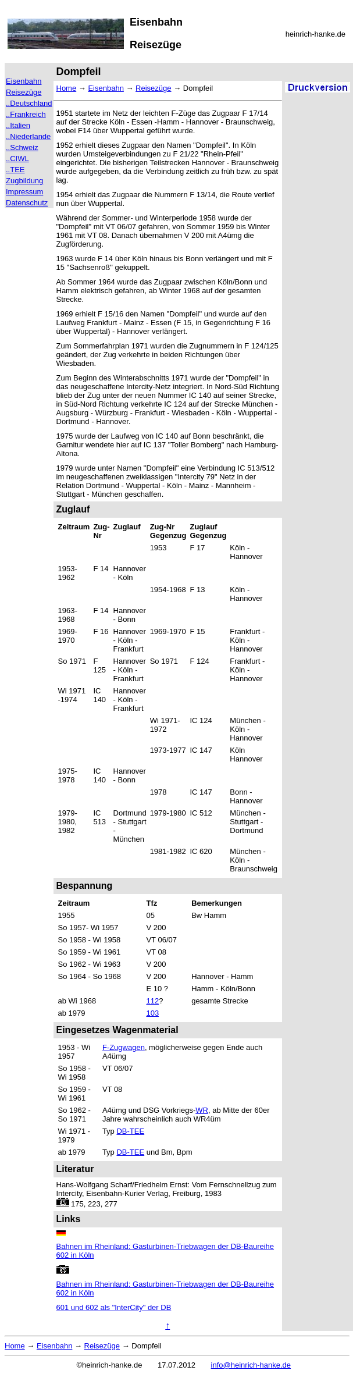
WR (201, 1110)
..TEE (15, 169)
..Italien (18, 125)
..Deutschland (29, 103)
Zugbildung (24, 180)
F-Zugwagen (123, 1047)
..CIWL (17, 158)
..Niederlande (28, 136)
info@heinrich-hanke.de (251, 1365)
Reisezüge (23, 92)
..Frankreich (26, 114)
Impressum (24, 191)
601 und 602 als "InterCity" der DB (114, 1307)
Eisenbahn (23, 81)
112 (152, 1000)
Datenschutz (27, 202)
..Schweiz (22, 147)
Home (66, 88)
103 (152, 1013)
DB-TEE (130, 1131)
